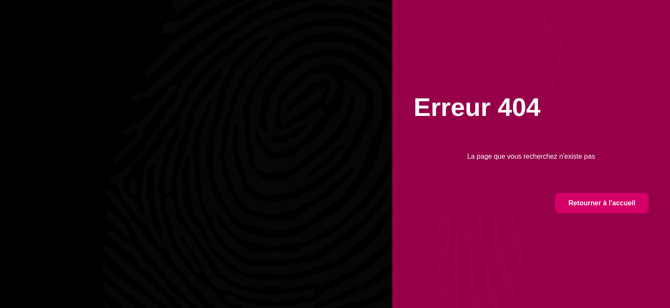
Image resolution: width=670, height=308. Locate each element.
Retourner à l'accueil (601, 203)
